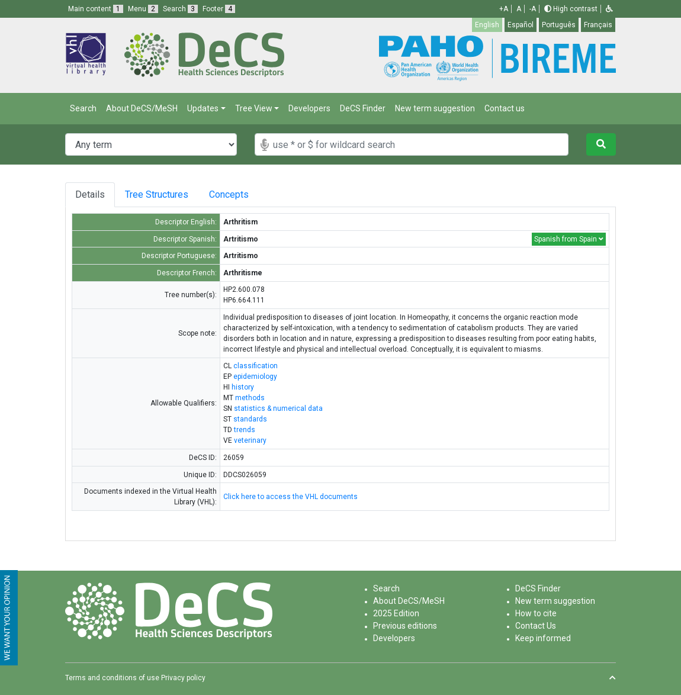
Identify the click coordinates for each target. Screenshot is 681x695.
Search (83, 108)
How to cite (536, 613)
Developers (309, 108)
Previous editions (405, 625)
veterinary (250, 440)
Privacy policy (183, 678)
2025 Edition (396, 613)
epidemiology (255, 376)
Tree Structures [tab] (158, 194)
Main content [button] (95, 9)
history (243, 387)
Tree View (253, 108)
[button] (609, 9)
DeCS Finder (363, 108)
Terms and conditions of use (112, 678)
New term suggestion (435, 108)
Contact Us (535, 625)
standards (250, 419)
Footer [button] (219, 9)
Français (598, 25)
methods (250, 398)
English (487, 25)
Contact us (504, 108)
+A (503, 9)
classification (255, 366)
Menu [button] (143, 9)
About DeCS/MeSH (142, 108)
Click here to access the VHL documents (290, 497)
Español (520, 25)
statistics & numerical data (278, 408)
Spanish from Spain (568, 239)
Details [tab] (90, 194)
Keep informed (543, 638)
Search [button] (180, 9)
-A (532, 9)
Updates (203, 108)
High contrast (571, 9)
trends (244, 430)
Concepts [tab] (238, 194)
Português (559, 25)
